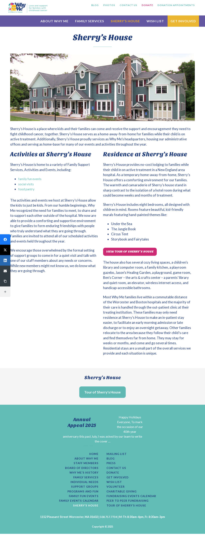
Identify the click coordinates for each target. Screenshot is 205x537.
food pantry (27, 189)
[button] (5, 239)
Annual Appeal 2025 (82, 423)
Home (93, 454)
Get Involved (118, 479)
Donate (113, 474)
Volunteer (116, 489)
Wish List (115, 484)
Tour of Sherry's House (102, 392)
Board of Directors (80, 469)
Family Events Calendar (77, 503)
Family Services (85, 479)
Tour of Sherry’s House (127, 508)
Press (111, 464)
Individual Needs (83, 484)
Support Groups (83, 489)
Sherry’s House (85, 508)
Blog (111, 459)
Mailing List (117, 454)
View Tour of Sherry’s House (133, 252)
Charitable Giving (122, 493)
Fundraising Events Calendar (133, 498)
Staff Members (85, 464)
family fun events (31, 179)
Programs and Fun (81, 493)
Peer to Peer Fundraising (129, 503)
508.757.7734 (108, 520)
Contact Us (117, 469)
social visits (26, 184)
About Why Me (85, 459)
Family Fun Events (82, 498)
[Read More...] (90, 446)
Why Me (27, 7)
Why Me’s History (83, 474)
